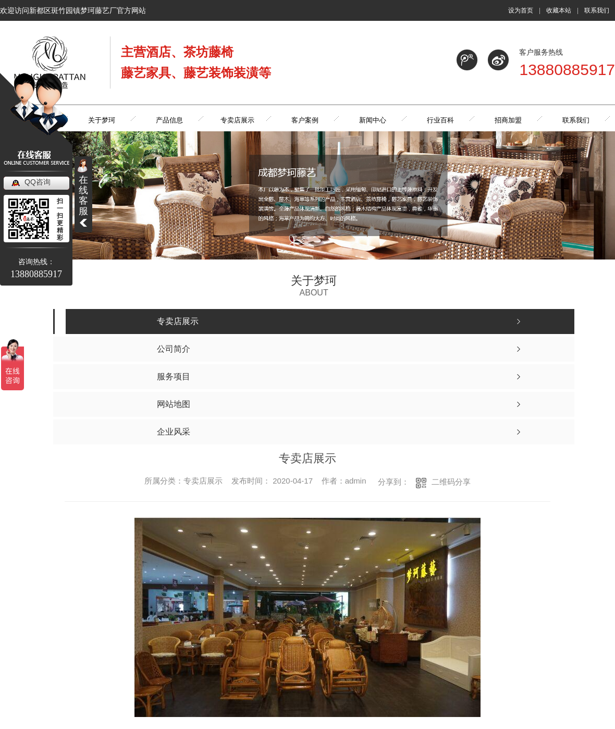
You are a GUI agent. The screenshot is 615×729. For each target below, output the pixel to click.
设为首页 (520, 10)
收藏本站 (558, 10)
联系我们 (596, 10)
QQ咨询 (37, 182)
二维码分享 (451, 481)
